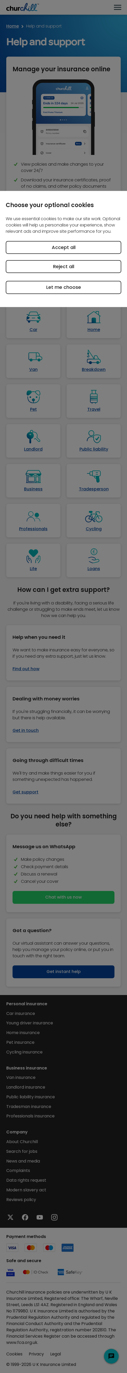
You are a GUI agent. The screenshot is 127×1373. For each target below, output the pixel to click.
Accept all (64, 247)
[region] (63, 249)
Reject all (63, 266)
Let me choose (63, 287)
